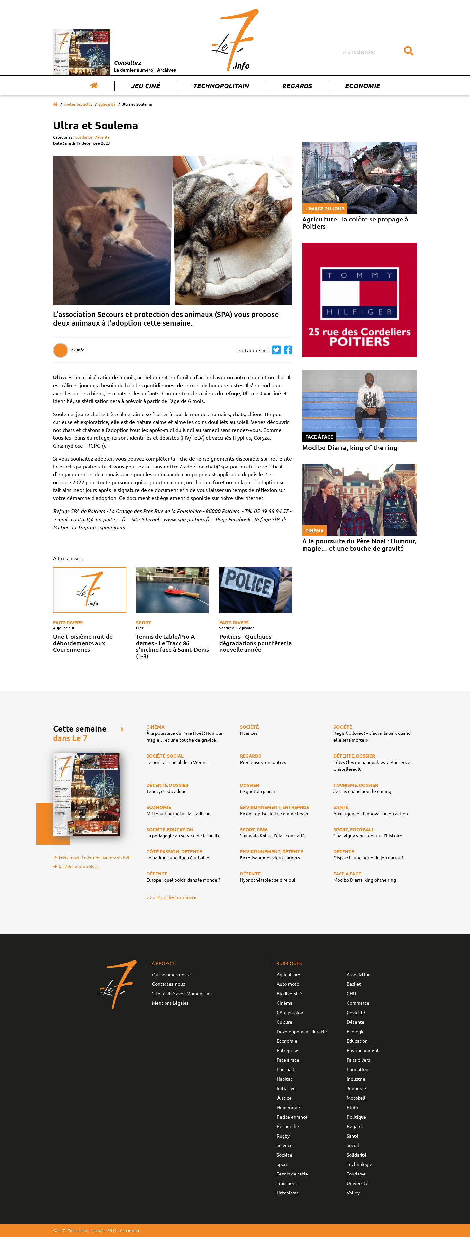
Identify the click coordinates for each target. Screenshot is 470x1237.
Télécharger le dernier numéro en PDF (91, 857)
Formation (357, 1069)
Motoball (356, 1098)
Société (284, 1154)
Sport (143, 622)
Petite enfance (292, 1117)
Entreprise (287, 1050)
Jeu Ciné (145, 85)
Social (353, 1145)
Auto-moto (288, 984)
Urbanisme (288, 1192)
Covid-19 (356, 1012)
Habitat (284, 1079)
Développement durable (302, 1031)
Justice (284, 1098)
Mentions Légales (170, 1003)
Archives (166, 70)
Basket (354, 984)
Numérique (288, 1107)
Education (357, 1041)
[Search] (379, 51)
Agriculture (288, 974)
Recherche (288, 1126)
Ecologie (356, 1031)
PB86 (352, 1107)
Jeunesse (356, 1088)
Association (359, 974)
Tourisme (356, 1173)
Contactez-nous (168, 984)
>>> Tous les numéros (172, 897)
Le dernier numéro (133, 70)
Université (357, 1183)
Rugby (283, 1136)
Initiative (286, 1088)
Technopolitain (221, 85)
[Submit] (409, 51)
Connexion (129, 1230)
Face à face (288, 1060)
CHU (351, 993)
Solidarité (107, 104)
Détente (102, 137)
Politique (356, 1117)
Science (285, 1145)
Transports (287, 1183)
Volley (353, 1192)
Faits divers (68, 622)
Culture (284, 1022)
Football (285, 1069)
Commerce (358, 1003)
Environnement (363, 1050)
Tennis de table (292, 1173)
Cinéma (284, 1003)
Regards (297, 85)
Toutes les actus (78, 104)
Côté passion (290, 1012)
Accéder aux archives (76, 866)
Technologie (359, 1164)
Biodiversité (289, 993)
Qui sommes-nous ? (172, 974)
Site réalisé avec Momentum (181, 993)
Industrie (356, 1079)
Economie (362, 85)
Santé (353, 1136)
